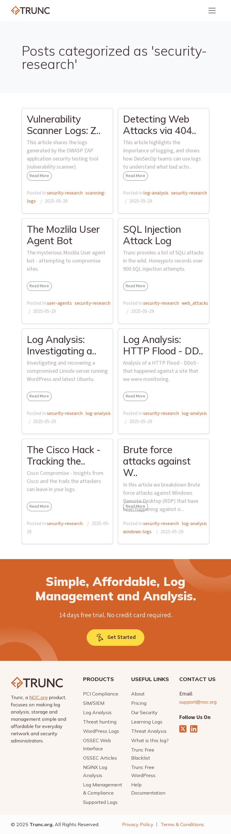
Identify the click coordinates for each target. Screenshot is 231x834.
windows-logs (137, 531)
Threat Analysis (149, 731)
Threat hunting (99, 722)
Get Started (115, 638)
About (138, 694)
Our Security (144, 712)
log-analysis (155, 193)
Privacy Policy (137, 824)
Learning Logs (146, 722)
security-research (65, 193)
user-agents (59, 303)
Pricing (138, 703)
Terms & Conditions (182, 824)
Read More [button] (39, 176)
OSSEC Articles (100, 758)
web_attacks (195, 303)
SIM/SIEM (93, 703)
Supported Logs (100, 802)
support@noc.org (198, 702)
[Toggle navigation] (212, 10)
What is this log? (150, 740)
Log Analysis (97, 712)
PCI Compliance (100, 694)
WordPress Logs (101, 731)
